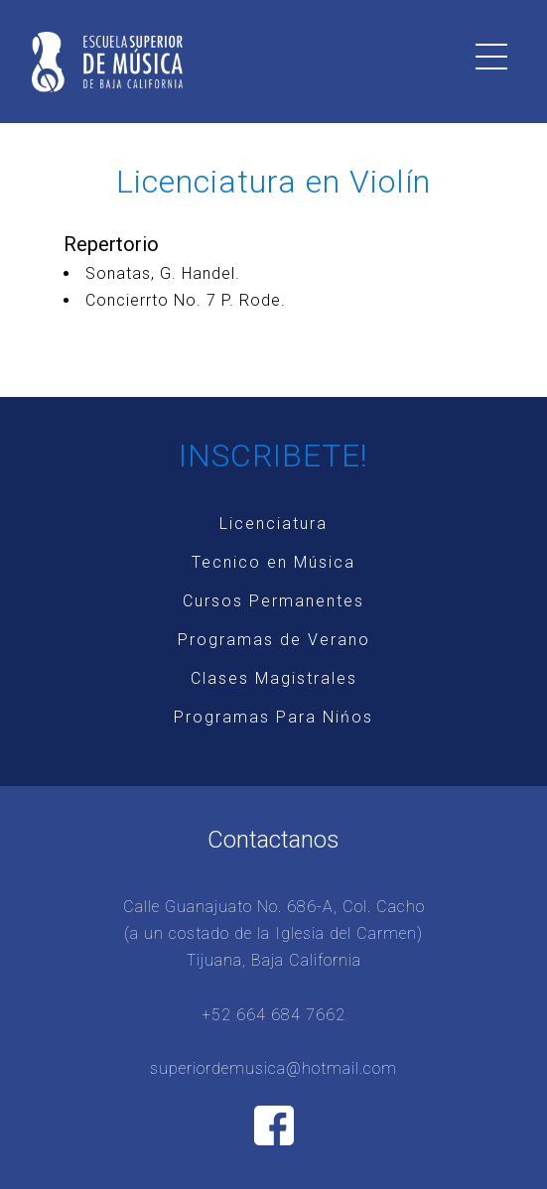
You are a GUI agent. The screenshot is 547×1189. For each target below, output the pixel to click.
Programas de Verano (274, 639)
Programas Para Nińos (273, 717)
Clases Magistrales (274, 678)
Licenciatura (273, 523)
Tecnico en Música (273, 562)
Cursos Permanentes (273, 601)
